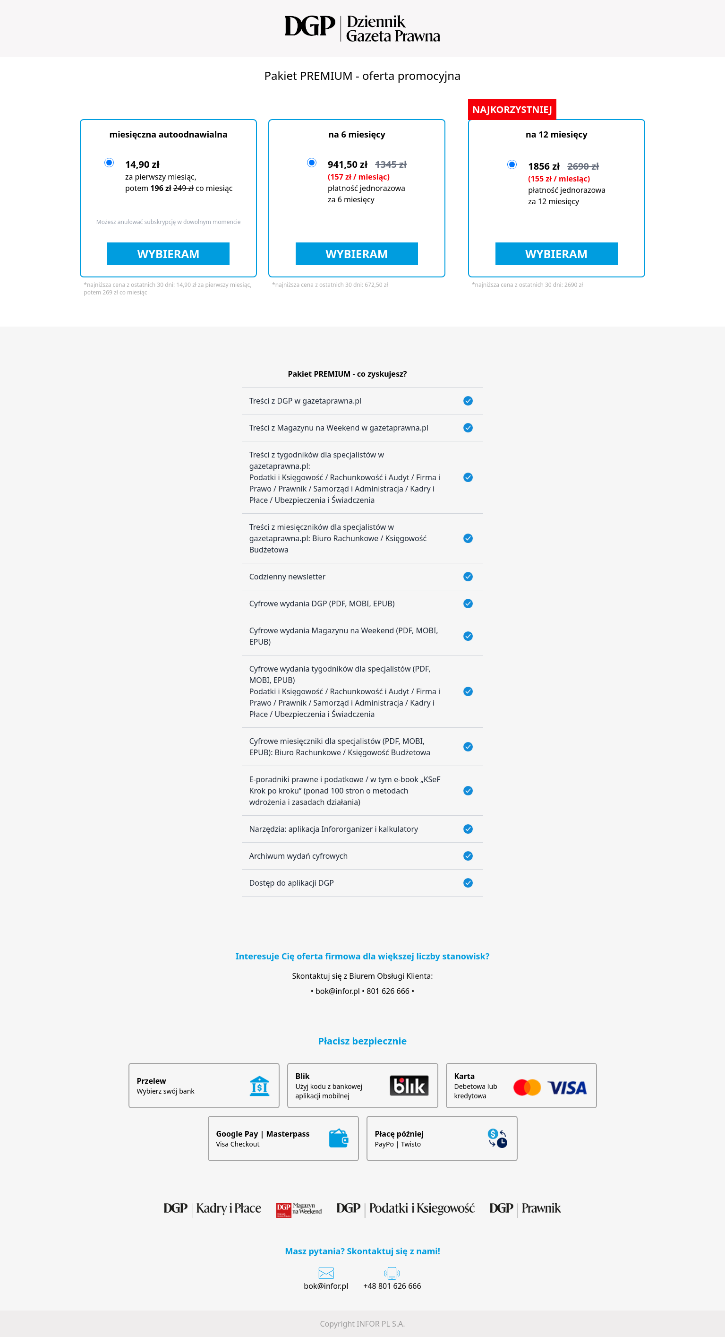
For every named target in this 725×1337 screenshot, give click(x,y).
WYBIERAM (168, 253)
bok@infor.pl (338, 991)
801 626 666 (388, 991)
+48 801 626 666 (392, 1286)
